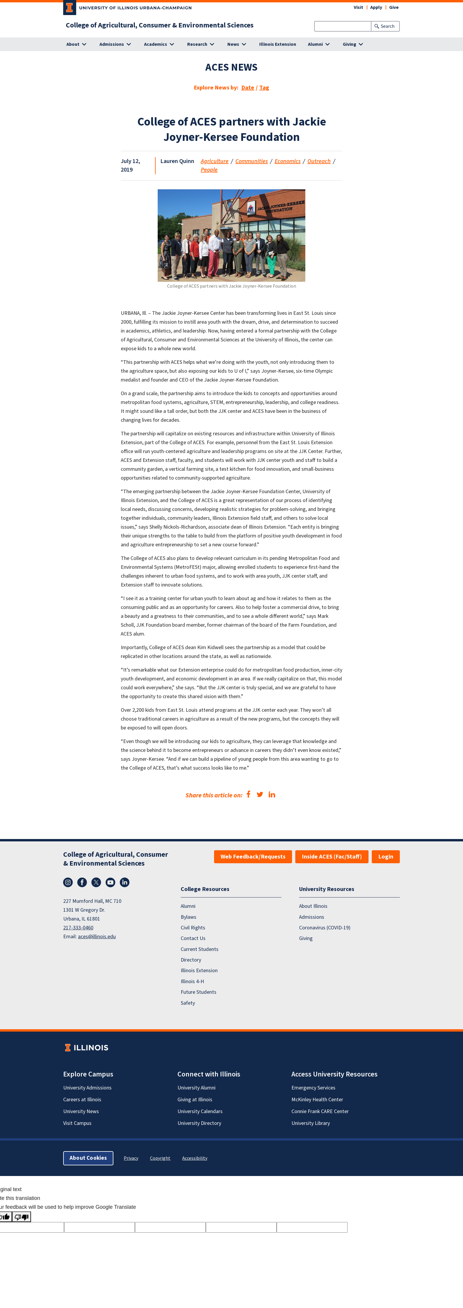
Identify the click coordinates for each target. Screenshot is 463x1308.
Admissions (311, 917)
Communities (251, 161)
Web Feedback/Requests (253, 857)
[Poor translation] (21, 1216)
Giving (306, 938)
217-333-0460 (78, 927)
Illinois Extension (277, 44)
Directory (191, 960)
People (209, 170)
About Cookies (88, 1158)
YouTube (110, 882)
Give (394, 7)
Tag (264, 88)
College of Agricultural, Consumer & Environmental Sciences (160, 25)
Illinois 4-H (192, 981)
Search (387, 26)
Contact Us (193, 938)
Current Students (200, 949)
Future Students (198, 992)
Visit (358, 7)
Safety (188, 1003)
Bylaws (188, 917)
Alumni (188, 906)
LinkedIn (124, 882)
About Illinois (313, 906)
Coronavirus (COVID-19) (324, 927)
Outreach (319, 161)
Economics (288, 161)
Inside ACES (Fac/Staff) (332, 857)
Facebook (82, 882)
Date (247, 88)
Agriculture (215, 161)
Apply (376, 7)
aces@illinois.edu (97, 936)
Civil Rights (193, 927)
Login (385, 857)
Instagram (67, 882)
